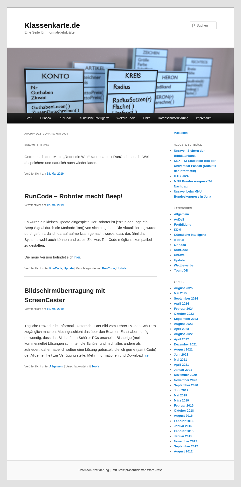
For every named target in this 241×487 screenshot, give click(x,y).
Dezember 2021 (185, 344)
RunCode (65, 118)
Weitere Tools (126, 118)
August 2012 (183, 451)
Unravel (180, 255)
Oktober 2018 (184, 410)
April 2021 (181, 364)
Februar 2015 (183, 431)
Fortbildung (182, 224)
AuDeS (179, 219)
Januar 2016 (183, 426)
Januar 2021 (183, 370)
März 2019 (181, 400)
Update (69, 268)
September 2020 (186, 385)
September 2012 (186, 446)
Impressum (203, 118)
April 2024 (181, 303)
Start (29, 118)
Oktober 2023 (184, 313)
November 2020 (185, 380)
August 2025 (183, 288)
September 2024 (186, 298)
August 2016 (183, 415)
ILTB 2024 (181, 176)
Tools (95, 366)
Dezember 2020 (185, 375)
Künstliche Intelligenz (94, 118)
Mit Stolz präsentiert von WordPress (137, 470)
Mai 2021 (180, 359)
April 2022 (181, 339)
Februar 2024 (183, 308)
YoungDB (181, 270)
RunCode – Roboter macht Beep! (73, 196)
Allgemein (56, 366)
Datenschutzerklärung (173, 118)
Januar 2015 (183, 436)
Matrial (179, 240)
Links (146, 118)
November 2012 (185, 441)
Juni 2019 (181, 390)
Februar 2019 (183, 405)
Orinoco (45, 118)
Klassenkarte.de (52, 25)
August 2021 (183, 349)
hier (77, 257)
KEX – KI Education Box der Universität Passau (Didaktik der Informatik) (195, 166)
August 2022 (183, 334)
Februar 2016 (183, 421)
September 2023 (186, 319)
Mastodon (181, 133)
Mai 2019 (180, 395)
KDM (177, 229)
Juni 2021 (181, 354)
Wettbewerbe (183, 265)
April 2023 (181, 329)
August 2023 (183, 324)
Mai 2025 (180, 293)
